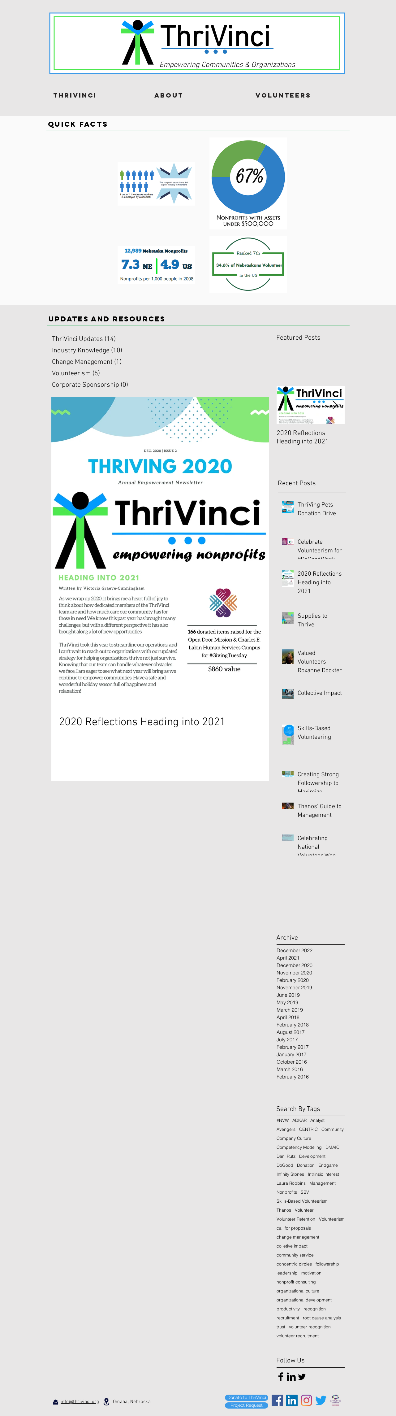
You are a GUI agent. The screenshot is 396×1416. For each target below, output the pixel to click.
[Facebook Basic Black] (280, 1376)
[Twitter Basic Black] (301, 1376)
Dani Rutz (286, 1156)
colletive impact (292, 1246)
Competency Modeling (299, 1147)
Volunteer (304, 1210)
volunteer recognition (310, 1327)
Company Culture (294, 1138)
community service (295, 1255)
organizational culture (298, 1291)
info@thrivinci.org (80, 1402)
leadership (287, 1273)
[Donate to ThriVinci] (246, 1398)
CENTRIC (308, 1129)
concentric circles (294, 1264)
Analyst (317, 1120)
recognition (314, 1309)
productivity (288, 1309)
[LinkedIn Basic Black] (291, 1376)
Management (322, 1183)
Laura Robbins (291, 1183)
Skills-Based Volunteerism (302, 1201)
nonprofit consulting (296, 1282)
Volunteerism (332, 1219)
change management (298, 1237)
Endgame (328, 1165)
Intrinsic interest (323, 1174)
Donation (306, 1165)
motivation (311, 1273)
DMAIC (332, 1147)
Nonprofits (287, 1192)
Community (332, 1129)
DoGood (285, 1165)
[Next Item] (335, 405)
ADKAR (299, 1120)
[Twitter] (321, 1400)
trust (281, 1327)
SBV (305, 1192)
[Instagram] (306, 1400)
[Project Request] (246, 1405)
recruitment (288, 1318)
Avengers (286, 1129)
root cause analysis (322, 1318)
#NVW (283, 1120)
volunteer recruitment (298, 1336)
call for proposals (294, 1228)
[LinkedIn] (292, 1400)
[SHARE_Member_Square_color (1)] (335, 1400)
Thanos (284, 1210)
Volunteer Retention (296, 1219)
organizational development (304, 1300)
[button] (299, 92)
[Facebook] (277, 1400)
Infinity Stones (290, 1174)
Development (312, 1156)
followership (327, 1264)
